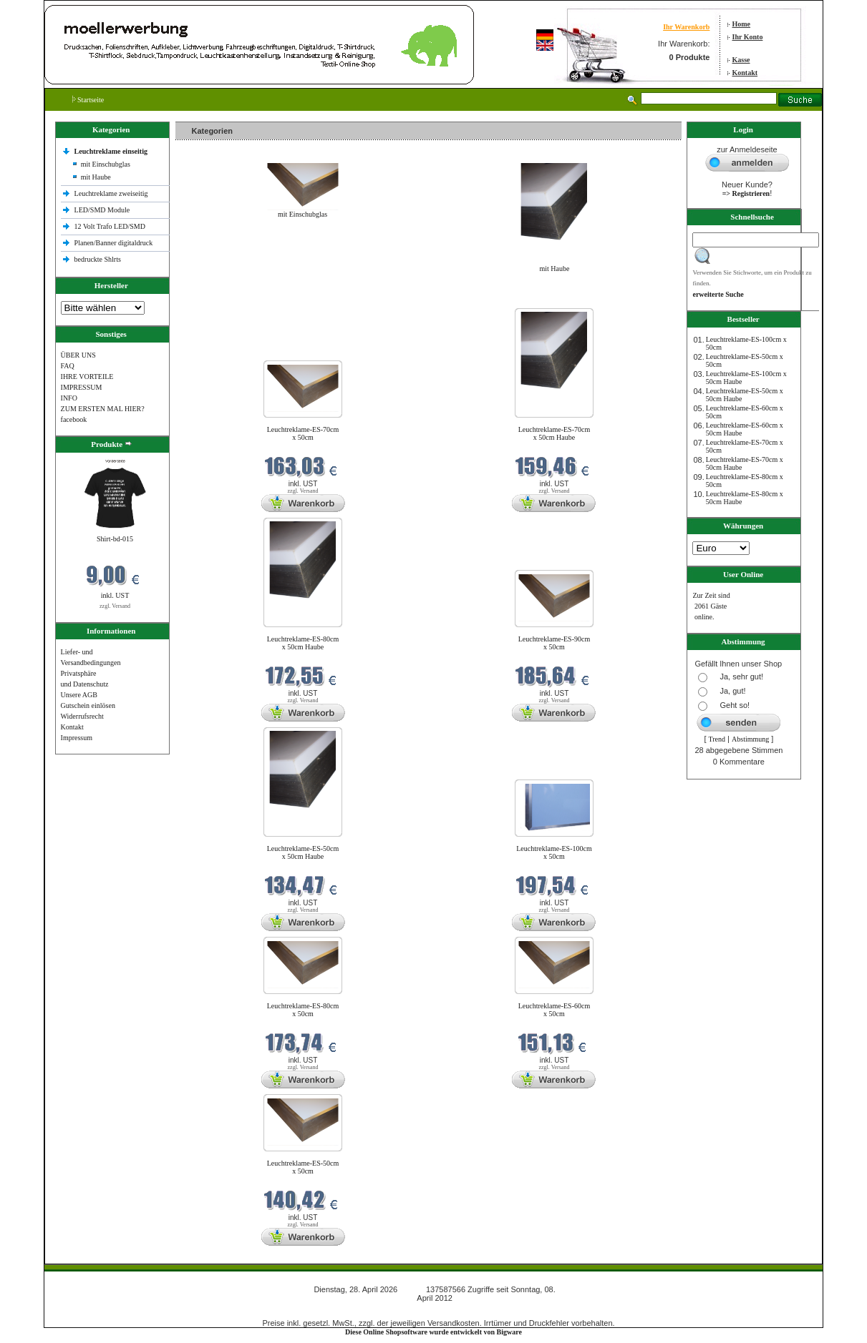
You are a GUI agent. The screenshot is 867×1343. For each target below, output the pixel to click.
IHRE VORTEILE (87, 376)
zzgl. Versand (115, 606)
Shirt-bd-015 (115, 539)
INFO (69, 398)
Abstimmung (750, 739)
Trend (717, 739)
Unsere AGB (79, 695)
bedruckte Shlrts (97, 259)
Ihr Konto (747, 37)
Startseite (88, 100)
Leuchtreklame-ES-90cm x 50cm (554, 643)
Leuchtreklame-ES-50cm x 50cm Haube (303, 852)
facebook (74, 419)
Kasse (741, 60)
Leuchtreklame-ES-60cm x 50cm (554, 1010)
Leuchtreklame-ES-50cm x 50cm (303, 1167)
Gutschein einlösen (88, 705)
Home (741, 24)
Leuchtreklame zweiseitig (112, 193)
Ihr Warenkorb (686, 27)
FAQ (67, 366)
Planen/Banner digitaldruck (113, 243)
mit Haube (96, 177)
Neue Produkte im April (213, 299)
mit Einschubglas (105, 164)
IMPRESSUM (81, 387)
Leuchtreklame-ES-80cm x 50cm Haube (303, 643)
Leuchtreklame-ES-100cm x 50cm (554, 852)
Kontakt (745, 73)
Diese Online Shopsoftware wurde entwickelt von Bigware (433, 1332)
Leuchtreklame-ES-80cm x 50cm (303, 1010)
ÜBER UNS (78, 355)
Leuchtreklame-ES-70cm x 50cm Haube (554, 433)
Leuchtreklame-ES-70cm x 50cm (303, 433)
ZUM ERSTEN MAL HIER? (103, 409)
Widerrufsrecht (82, 716)
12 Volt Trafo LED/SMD (109, 226)
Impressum (76, 738)
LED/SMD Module (102, 210)
